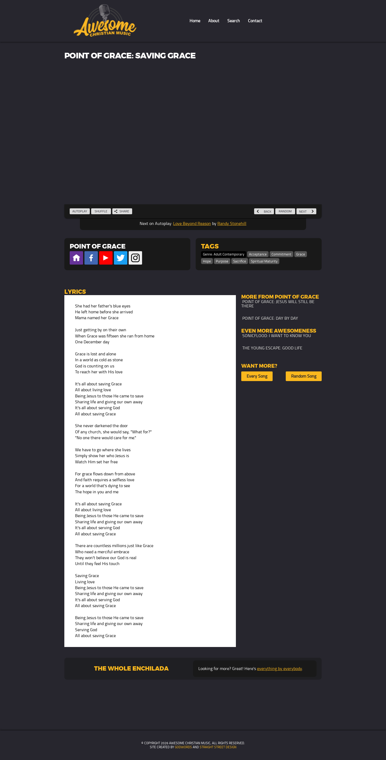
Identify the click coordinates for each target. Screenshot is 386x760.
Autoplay (79, 211)
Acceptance (258, 254)
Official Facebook (91, 258)
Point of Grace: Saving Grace (129, 56)
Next (306, 211)
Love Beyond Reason (192, 223)
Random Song (303, 376)
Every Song (257, 376)
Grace (300, 254)
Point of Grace (97, 246)
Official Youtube (106, 258)
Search (233, 20)
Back (264, 211)
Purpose (222, 261)
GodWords (183, 747)
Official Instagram (135, 258)
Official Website (76, 258)
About (213, 20)
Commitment (281, 254)
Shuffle (101, 211)
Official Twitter (120, 258)
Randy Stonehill (231, 223)
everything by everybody (279, 668)
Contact (255, 20)
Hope (207, 261)
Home (195, 20)
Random (285, 211)
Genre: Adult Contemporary (223, 254)
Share (121, 211)
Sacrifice (239, 261)
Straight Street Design (218, 747)
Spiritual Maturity (264, 261)
